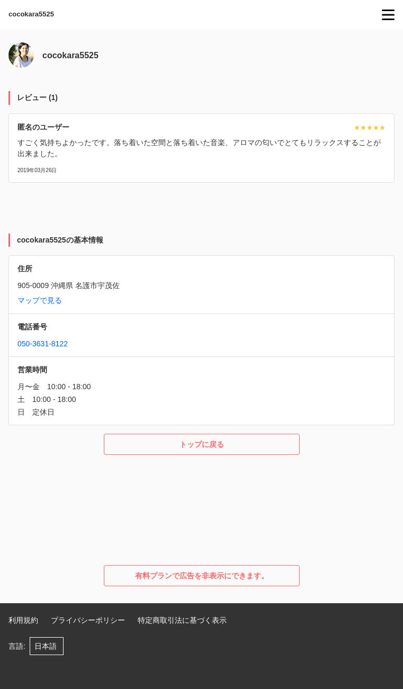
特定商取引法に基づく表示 (182, 620)
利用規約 (23, 620)
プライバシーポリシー (88, 620)
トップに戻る (202, 444)
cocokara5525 (31, 14)
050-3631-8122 (42, 343)
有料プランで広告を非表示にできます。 (201, 575)
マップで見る (39, 300)
